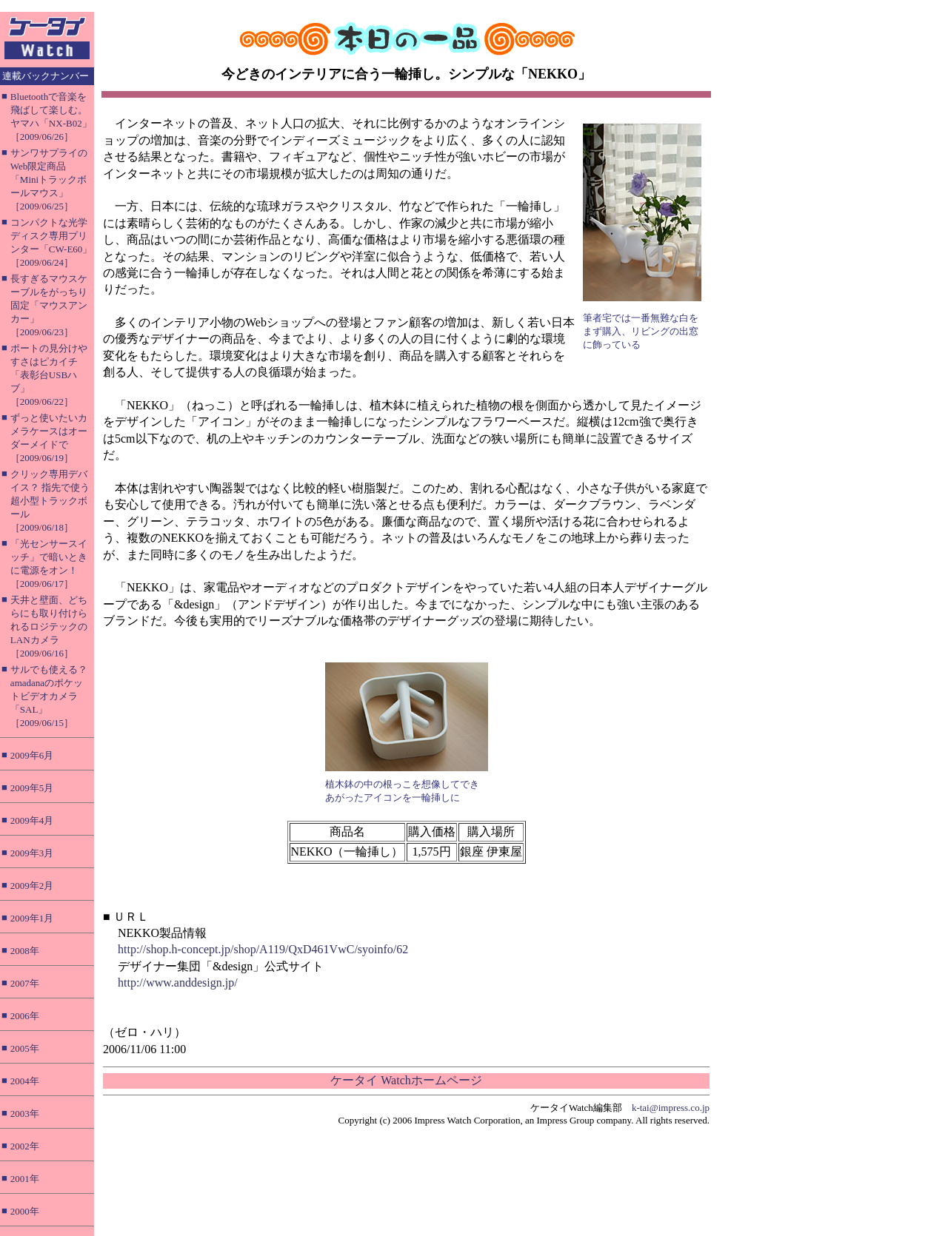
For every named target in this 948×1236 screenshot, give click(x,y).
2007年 (24, 983)
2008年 (24, 950)
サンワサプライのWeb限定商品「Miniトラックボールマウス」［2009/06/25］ (48, 179)
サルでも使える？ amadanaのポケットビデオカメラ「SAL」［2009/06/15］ (48, 696)
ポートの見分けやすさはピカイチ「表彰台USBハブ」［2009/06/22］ (48, 375)
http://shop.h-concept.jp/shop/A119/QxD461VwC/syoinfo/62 (263, 949)
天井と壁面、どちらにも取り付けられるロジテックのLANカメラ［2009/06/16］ (48, 626)
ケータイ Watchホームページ (405, 1080)
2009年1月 (32, 918)
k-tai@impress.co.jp (671, 1107)
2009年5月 (32, 787)
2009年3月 (32, 853)
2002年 (24, 1146)
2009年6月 (32, 755)
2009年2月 (32, 885)
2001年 (24, 1178)
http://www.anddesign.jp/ (178, 982)
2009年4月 (32, 820)
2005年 (24, 1048)
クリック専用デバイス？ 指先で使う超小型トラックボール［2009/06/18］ (50, 500)
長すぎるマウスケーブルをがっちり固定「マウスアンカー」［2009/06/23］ (48, 305)
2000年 (24, 1211)
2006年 (24, 1015)
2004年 (24, 1080)
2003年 (24, 1113)
